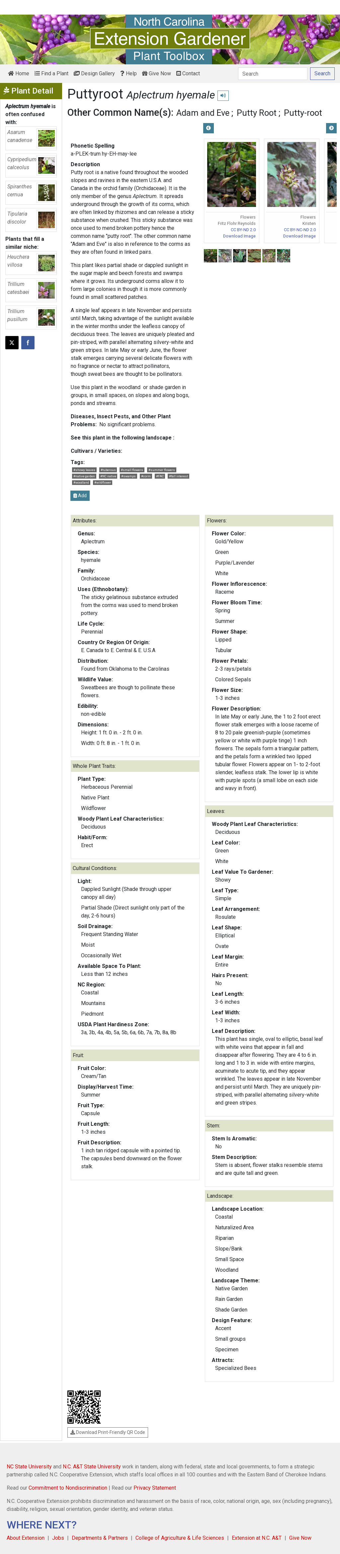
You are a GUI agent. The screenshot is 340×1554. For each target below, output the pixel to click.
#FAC (160, 476)
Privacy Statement (154, 1488)
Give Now (156, 73)
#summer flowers (161, 470)
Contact (188, 73)
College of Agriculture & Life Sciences (179, 1538)
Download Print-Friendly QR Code (107, 1432)
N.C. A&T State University (92, 1466)
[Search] (272, 73)
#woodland (81, 482)
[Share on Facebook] (28, 342)
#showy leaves (84, 470)
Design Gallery (94, 73)
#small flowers (132, 470)
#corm (146, 476)
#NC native (108, 476)
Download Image (239, 236)
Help (128, 73)
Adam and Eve (202, 113)
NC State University (29, 1466)
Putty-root (303, 113)
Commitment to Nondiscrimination (68, 1488)
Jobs (58, 1538)
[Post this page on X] (12, 342)
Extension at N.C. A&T (257, 1538)
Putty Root (257, 113)
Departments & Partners (100, 1538)
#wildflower (102, 482)
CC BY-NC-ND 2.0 (300, 229)
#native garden (84, 476)
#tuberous (108, 470)
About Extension (25, 1538)
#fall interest (178, 476)
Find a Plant (51, 73)
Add (80, 495)
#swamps (128, 476)
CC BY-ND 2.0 (243, 229)
